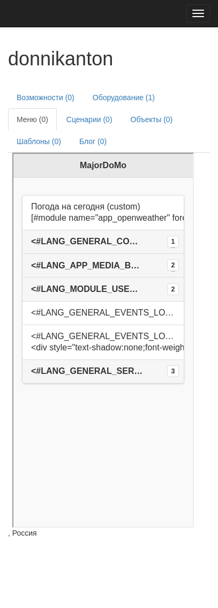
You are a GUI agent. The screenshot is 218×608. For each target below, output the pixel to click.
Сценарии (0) (89, 119)
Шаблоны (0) (39, 141)
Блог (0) (93, 141)
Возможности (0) (45, 97)
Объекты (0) (152, 119)
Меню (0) (32, 119)
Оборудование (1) (124, 97)
